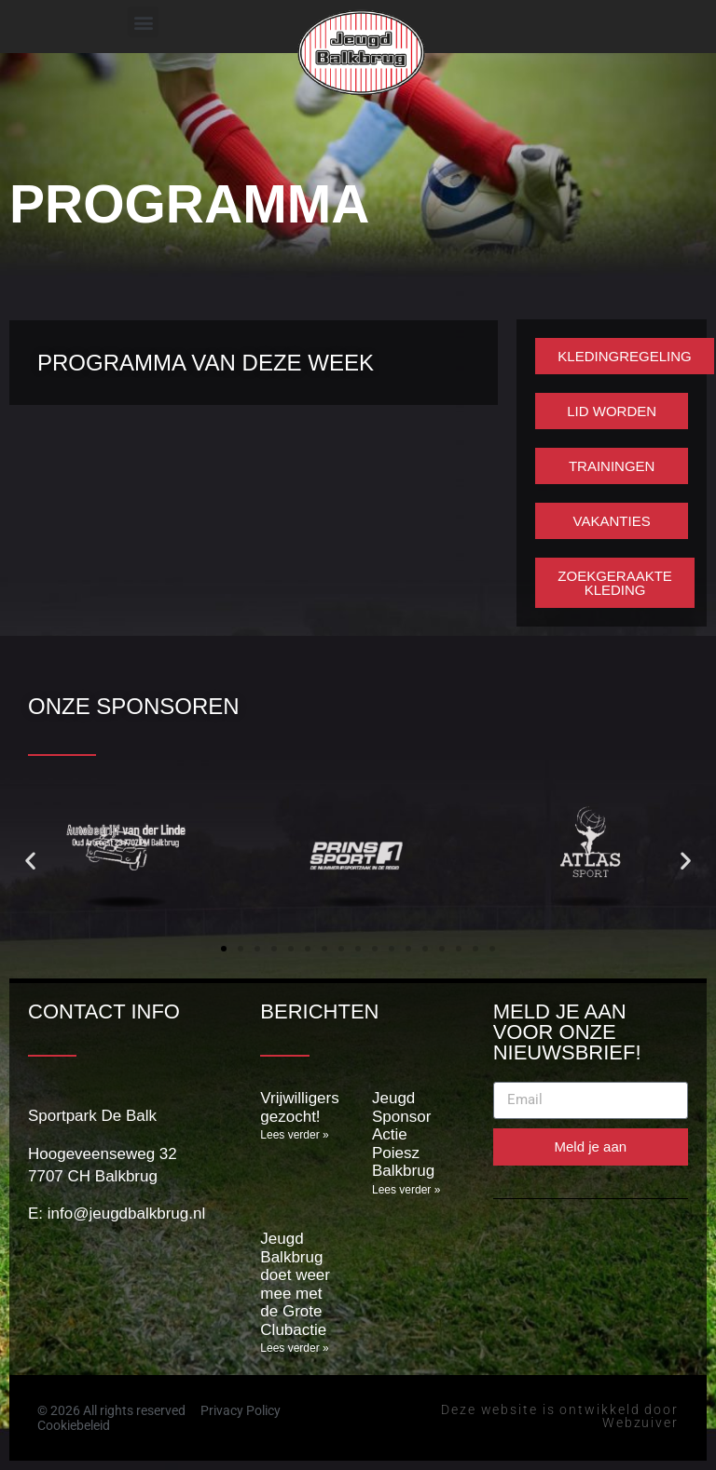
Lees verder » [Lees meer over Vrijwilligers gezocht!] (294, 1134)
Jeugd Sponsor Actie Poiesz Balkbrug (403, 1134)
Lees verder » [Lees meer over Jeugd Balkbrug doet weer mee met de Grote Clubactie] (294, 1348)
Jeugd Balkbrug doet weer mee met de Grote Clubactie (295, 1284)
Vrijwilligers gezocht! (299, 1107)
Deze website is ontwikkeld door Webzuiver (560, 1416)
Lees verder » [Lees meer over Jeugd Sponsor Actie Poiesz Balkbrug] (406, 1189)
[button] (143, 22)
